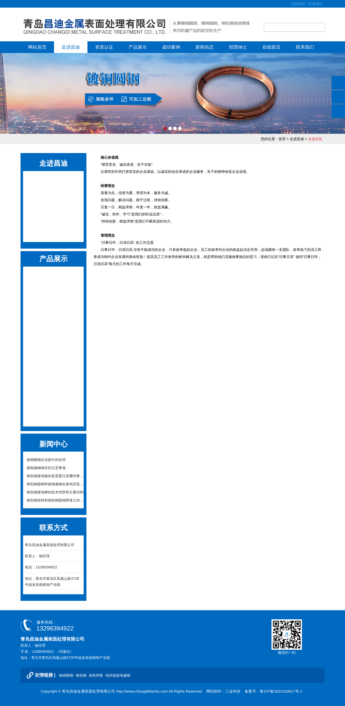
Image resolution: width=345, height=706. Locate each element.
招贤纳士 (238, 47)
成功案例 (171, 47)
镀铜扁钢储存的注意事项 (46, 468)
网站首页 (37, 47)
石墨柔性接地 (53, 302)
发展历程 (53, 207)
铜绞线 (53, 403)
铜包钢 (53, 276)
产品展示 (138, 47)
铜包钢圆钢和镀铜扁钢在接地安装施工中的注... (55, 485)
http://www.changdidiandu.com (142, 691)
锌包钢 (53, 365)
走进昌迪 (71, 47)
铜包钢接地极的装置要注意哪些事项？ (53, 477)
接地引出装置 (53, 352)
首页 (282, 139)
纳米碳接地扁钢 (53, 390)
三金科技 (233, 691)
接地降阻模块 (53, 314)
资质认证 (104, 47)
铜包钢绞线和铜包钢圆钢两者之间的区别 (55, 501)
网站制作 (214, 691)
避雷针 (53, 416)
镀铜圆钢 (66, 675)
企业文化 (53, 194)
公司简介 (53, 182)
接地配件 (53, 378)
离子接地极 (53, 340)
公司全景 (53, 232)
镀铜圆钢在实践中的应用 (46, 460)
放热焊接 (53, 289)
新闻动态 (204, 47)
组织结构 (53, 219)
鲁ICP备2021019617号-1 (281, 691)
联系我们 (316, 4)
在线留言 (298, 4)
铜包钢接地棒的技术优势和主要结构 (55, 492)
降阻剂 (53, 327)
